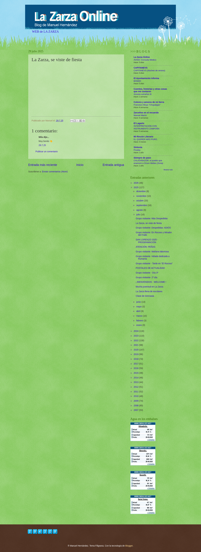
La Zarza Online (142, 57)
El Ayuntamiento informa (146, 78)
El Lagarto (139, 123)
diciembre (141, 191)
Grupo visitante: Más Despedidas (152, 218)
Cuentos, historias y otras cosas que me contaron (150, 90)
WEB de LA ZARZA (45, 31)
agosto (139, 210)
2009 (136, 401)
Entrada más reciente (42, 165)
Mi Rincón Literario (143, 136)
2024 (136, 331)
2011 (136, 391)
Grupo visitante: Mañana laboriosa (152, 251)
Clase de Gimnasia (145, 296)
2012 (136, 387)
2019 (136, 354)
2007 (136, 410)
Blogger (129, 546)
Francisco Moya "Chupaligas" (147, 105)
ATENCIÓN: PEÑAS (145, 247)
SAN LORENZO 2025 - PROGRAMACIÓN (147, 241)
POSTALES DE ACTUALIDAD (150, 268)
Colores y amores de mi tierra (149, 102)
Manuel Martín (140, 115)
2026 (136, 183)
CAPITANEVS (140, 68)
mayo (139, 306)
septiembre (142, 205)
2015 (136, 373)
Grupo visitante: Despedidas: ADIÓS (153, 228)
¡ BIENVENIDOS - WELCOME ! (151, 282)
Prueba (137, 150)
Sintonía (138, 147)
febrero (140, 320)
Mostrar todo (168, 170)
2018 (136, 359)
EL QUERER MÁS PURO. (146, 139)
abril (138, 311)
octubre (140, 200)
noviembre (141, 196)
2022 (136, 340)
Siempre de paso (142, 158)
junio (138, 302)
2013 (136, 382)
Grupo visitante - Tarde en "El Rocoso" (154, 263)
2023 (136, 336)
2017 (136, 364)
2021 (136, 345)
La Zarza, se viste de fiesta (149, 223)
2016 (136, 368)
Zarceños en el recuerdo (146, 112)
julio (138, 214)
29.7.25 (42, 145)
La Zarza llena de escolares (149, 291)
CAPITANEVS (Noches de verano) (149, 70)
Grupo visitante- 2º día (146, 277)
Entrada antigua (113, 165)
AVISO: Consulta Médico (145, 60)
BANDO (137, 81)
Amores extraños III (143, 94)
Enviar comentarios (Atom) (55, 171)
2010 (136, 396)
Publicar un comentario (46, 151)
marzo (139, 316)
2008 (136, 405)
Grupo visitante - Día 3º (147, 273)
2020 (136, 350)
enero (139, 325)
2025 (136, 187)
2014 (136, 378)
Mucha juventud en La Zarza (149, 287)
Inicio (79, 165)
